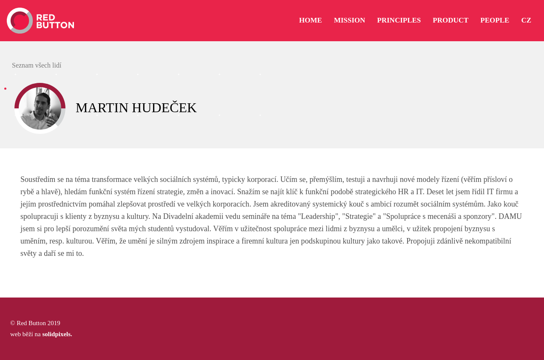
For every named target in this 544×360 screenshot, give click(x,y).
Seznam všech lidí (35, 65)
